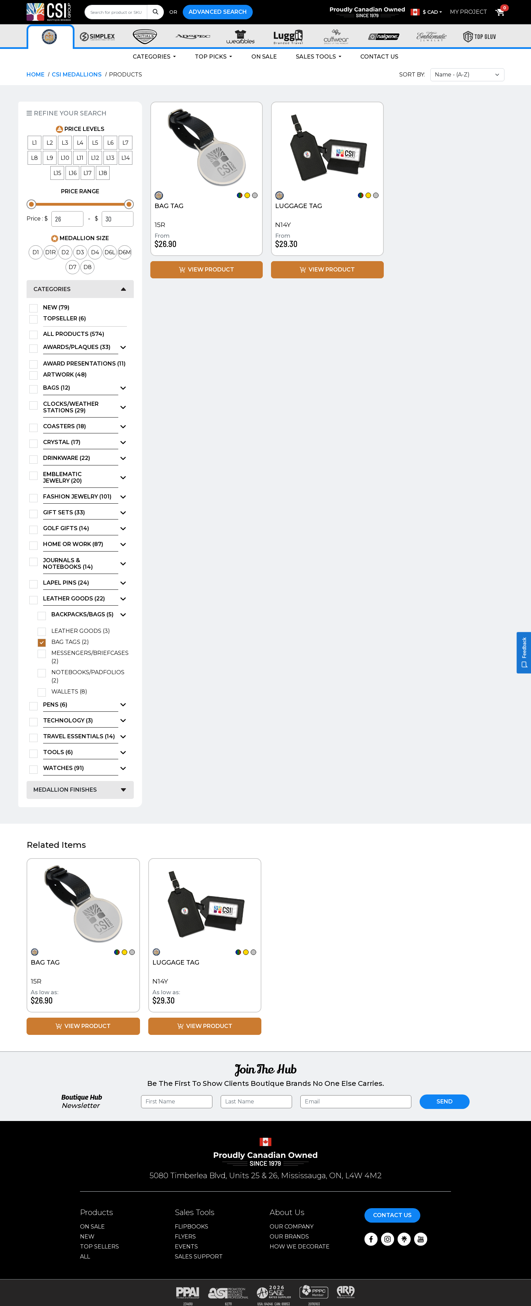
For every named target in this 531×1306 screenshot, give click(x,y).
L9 (50, 158)
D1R (50, 252)
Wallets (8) (71, 692)
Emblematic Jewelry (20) (62, 477)
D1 (35, 252)
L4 (80, 143)
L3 (65, 143)
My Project (468, 12)
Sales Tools (316, 56)
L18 (103, 173)
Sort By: (412, 74)
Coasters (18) (64, 426)
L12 (95, 158)
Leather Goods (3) (82, 631)
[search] (124, 12)
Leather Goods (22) (74, 598)
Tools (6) (58, 752)
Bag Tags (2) (72, 642)
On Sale (264, 56)
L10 (65, 158)
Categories (152, 56)
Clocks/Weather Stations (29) (71, 407)
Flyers (185, 1236)
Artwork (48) (67, 375)
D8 (87, 267)
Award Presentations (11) (85, 364)
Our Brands (289, 1236)
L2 (50, 143)
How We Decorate (300, 1246)
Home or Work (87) (73, 544)
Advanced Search (218, 12)
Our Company (291, 1226)
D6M (124, 252)
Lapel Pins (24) (66, 582)
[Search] (155, 12)
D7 (73, 267)
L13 (110, 158)
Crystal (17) (61, 442)
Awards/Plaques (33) (76, 347)
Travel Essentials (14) (79, 736)
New (87, 1236)
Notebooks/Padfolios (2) (87, 676)
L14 (125, 158)
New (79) (58, 308)
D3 (80, 252)
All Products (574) (76, 334)
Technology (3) (68, 720)
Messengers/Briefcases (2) (89, 657)
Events (186, 1246)
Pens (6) (55, 704)
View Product (206, 269)
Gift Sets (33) (64, 512)
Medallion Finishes (65, 789)
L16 (73, 173)
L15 (57, 173)
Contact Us (379, 56)
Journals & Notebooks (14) (68, 563)
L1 (34, 143)
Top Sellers (99, 1246)
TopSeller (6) (66, 319)
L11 (80, 158)
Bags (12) (56, 387)
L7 (125, 143)
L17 (87, 173)
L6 (110, 143)
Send (445, 1101)
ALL (85, 1256)
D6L (109, 252)
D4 (95, 252)
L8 (34, 158)
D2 (65, 252)
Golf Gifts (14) (66, 528)
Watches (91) (63, 768)
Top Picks (211, 56)
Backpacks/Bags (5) (82, 614)
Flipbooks (191, 1226)
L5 (95, 143)
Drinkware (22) (66, 458)
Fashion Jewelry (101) (77, 496)
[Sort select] (467, 74)
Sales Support (199, 1256)
